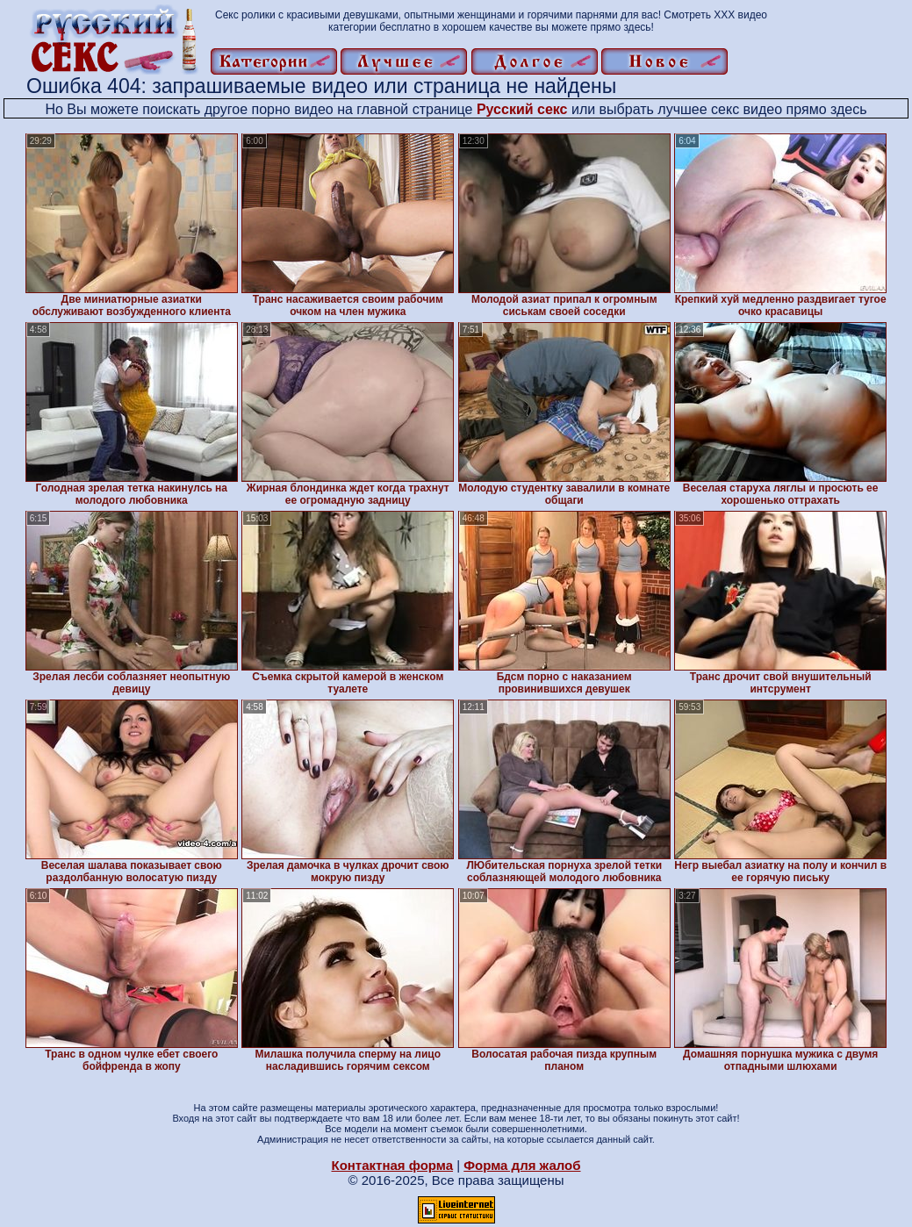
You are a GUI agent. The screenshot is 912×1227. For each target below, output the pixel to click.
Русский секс (522, 109)
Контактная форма (392, 1165)
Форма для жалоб (521, 1165)
